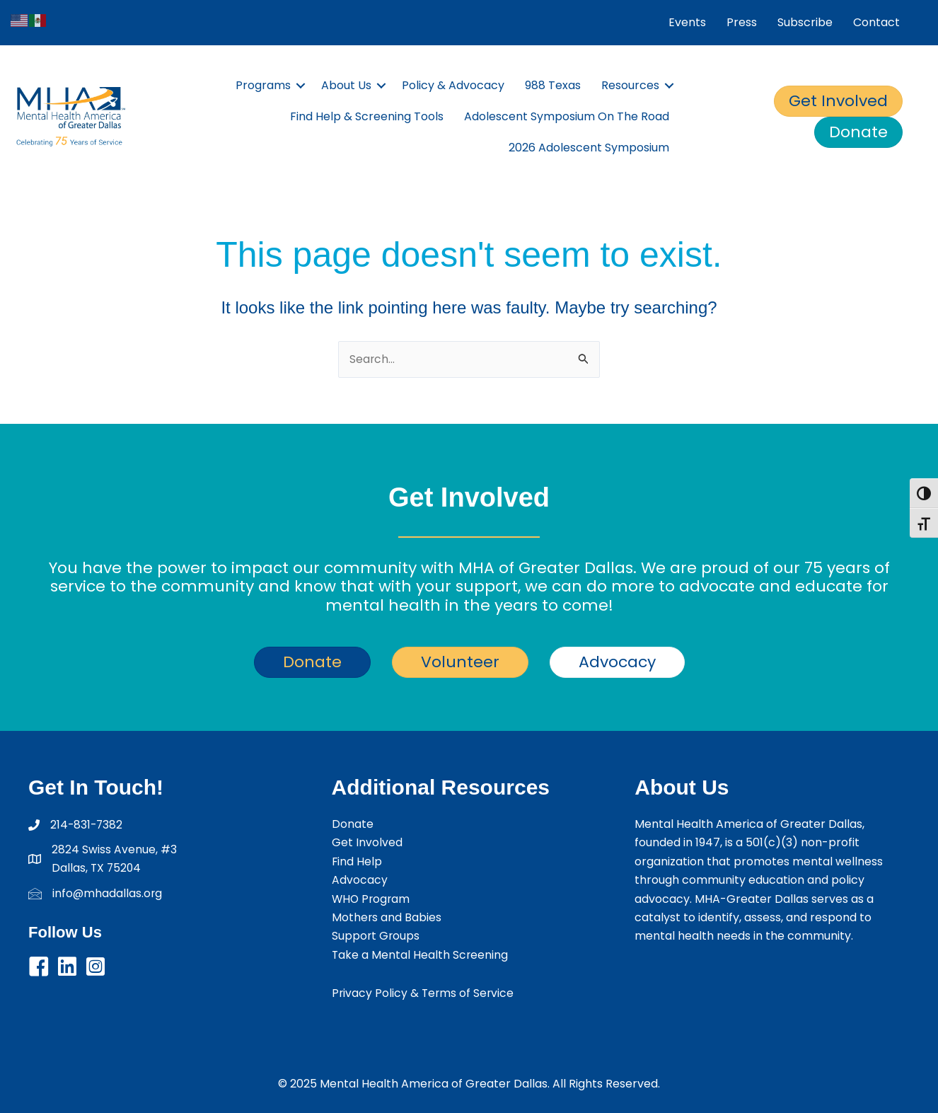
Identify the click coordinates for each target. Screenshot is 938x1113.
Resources (630, 85)
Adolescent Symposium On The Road (566, 116)
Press (741, 22)
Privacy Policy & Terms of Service (424, 993)
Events (687, 22)
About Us (346, 85)
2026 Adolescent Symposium (589, 147)
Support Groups (376, 936)
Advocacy (360, 880)
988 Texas (553, 85)
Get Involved (367, 843)
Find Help (357, 861)
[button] (39, 967)
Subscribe (805, 22)
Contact (876, 22)
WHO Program (372, 899)
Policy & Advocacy (453, 85)
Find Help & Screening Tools (367, 116)
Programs (263, 85)
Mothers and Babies (387, 917)
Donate (353, 824)
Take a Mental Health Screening (420, 955)
